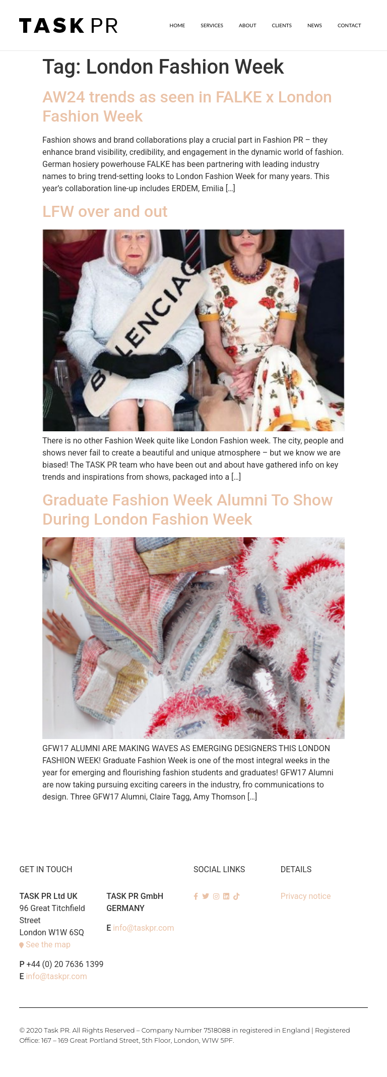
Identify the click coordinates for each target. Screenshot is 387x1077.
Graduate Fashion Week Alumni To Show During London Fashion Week (187, 509)
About (247, 25)
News (314, 25)
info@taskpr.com (56, 976)
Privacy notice (306, 895)
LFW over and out (105, 210)
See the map (48, 944)
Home (177, 25)
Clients (282, 25)
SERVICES (212, 25)
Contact (349, 25)
